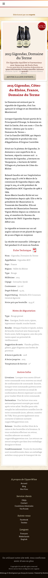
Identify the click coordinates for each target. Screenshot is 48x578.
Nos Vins (24, 489)
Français (24, 533)
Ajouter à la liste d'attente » (20, 77)
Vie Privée (24, 509)
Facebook (24, 520)
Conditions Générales (24, 506)
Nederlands (24, 536)
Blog (24, 486)
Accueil (24, 483)
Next (45, 12)
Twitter (24, 522)
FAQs (24, 500)
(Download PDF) (34, 250)
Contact (24, 503)
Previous (2, 12)
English (24, 539)
